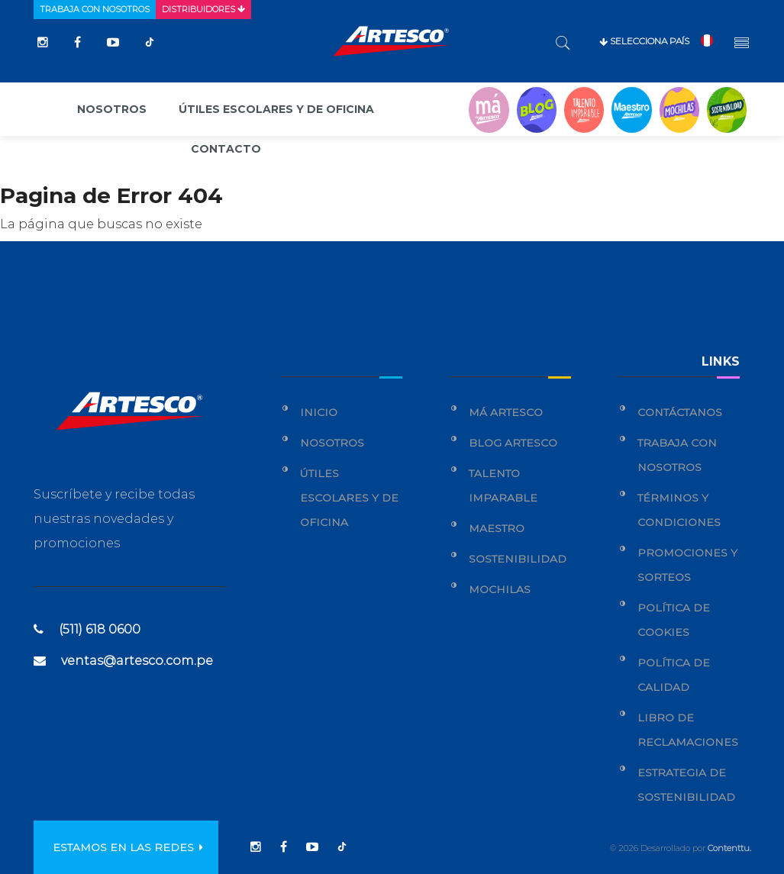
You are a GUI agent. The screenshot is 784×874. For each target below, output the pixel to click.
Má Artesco (506, 412)
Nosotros (112, 109)
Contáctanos (679, 412)
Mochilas (500, 589)
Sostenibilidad (517, 559)
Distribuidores (203, 9)
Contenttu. (729, 848)
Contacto (226, 149)
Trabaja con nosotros (95, 9)
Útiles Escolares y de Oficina (349, 497)
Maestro (496, 528)
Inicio (318, 412)
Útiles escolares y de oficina (276, 109)
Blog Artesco (513, 443)
